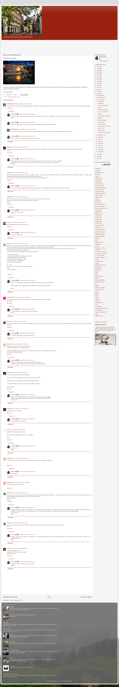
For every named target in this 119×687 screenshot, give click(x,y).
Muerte (96, 274)
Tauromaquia (98, 306)
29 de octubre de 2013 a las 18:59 (19, 243)
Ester (8, 321)
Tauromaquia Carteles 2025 (101, 308)
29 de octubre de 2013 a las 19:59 (27, 210)
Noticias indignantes (100, 280)
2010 (98, 158)
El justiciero (12, 666)
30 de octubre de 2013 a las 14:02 (21, 458)
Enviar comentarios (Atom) (16, 600)
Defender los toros (100, 324)
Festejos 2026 (98, 223)
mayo (99, 143)
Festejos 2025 (98, 221)
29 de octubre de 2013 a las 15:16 (19, 147)
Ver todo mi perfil (103, 61)
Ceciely (9, 548)
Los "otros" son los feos (103, 111)
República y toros (99, 302)
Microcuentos (98, 268)
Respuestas (11, 111)
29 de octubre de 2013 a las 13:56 (23, 103)
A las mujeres (101, 101)
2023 (98, 72)
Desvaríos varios (12, 97)
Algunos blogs (101, 122)
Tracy (8, 222)
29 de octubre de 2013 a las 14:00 (27, 114)
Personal (97, 293)
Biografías (12, 607)
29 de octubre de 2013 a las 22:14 (21, 408)
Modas (96, 272)
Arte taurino (98, 174)
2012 (98, 154)
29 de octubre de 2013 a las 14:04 (27, 122)
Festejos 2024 (98, 219)
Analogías (9, 458)
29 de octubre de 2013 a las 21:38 (20, 344)
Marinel (9, 243)
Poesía (96, 297)
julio (99, 139)
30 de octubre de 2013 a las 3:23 (17, 429)
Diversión (97, 199)
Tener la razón (101, 130)
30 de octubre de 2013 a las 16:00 (21, 482)
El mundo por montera (100, 204)
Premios (97, 298)
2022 (98, 75)
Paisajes (97, 285)
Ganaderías (98, 244)
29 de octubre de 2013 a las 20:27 (23, 297)
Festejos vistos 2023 (100, 231)
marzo (99, 147)
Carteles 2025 (98, 180)
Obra (96, 283)
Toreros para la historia (100, 312)
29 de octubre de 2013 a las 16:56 (27, 129)
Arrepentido (6, 622)
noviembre (100, 97)
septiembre (101, 135)
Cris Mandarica (11, 103)
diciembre (100, 95)
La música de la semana (101, 253)
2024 (98, 70)
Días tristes (12, 642)
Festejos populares (99, 225)
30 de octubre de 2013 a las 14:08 (27, 471)
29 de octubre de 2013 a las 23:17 (27, 360)
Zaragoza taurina (99, 315)
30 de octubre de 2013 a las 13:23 (27, 445)
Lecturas (97, 259)
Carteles (97, 176)
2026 (98, 66)
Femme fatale (98, 210)
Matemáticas (98, 266)
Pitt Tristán (13, 114)
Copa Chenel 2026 (99, 191)
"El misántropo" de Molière (104, 115)
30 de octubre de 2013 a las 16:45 (19, 548)
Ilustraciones (98, 249)
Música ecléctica (99, 276)
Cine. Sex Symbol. (99, 185)
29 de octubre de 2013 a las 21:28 (18, 321)
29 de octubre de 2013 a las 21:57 (20, 372)
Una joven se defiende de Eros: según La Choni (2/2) (22, 614)
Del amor (100, 113)
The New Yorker (99, 310)
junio (99, 141)
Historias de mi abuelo (100, 248)
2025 (98, 68)
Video (96, 314)
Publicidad (97, 300)
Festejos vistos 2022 (100, 229)
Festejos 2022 (98, 216)
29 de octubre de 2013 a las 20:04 (27, 280)
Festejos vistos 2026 (100, 236)
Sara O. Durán (10, 297)
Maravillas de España (100, 264)
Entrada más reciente (10, 597)
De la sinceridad (101, 124)
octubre (100, 99)
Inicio (49, 597)
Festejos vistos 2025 (100, 234)
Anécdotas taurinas (99, 172)
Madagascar (101, 103)
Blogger (70, 681)
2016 (98, 87)
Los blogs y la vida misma (104, 132)
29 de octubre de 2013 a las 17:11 (27, 158)
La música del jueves (100, 257)
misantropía (98, 270)
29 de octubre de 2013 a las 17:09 (27, 136)
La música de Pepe (99, 255)
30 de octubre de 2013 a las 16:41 (19, 492)
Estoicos (12, 657)
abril (99, 145)
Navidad (97, 278)
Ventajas (100, 118)
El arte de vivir (98, 202)
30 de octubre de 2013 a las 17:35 (27, 507)
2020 (98, 79)
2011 (98, 156)
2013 (98, 93)
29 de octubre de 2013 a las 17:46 (18, 222)
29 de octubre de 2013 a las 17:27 (27, 185)
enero (99, 151)
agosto (99, 137)
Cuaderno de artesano (100, 193)
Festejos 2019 (98, 212)
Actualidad (97, 170)
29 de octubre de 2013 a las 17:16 (20, 172)
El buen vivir (101, 128)
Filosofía (97, 238)
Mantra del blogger (102, 120)
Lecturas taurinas (99, 261)
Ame (8, 429)
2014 (98, 91)
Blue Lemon (10, 482)
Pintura (96, 295)
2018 (98, 83)
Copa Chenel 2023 (99, 189)
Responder (9, 108)
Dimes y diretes (98, 197)
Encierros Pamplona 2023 (101, 208)
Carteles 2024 (98, 178)
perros (96, 291)
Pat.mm (9, 492)
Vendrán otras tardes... (103, 105)
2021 (98, 77)
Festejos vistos (98, 227)
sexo (96, 304)
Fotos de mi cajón (99, 242)
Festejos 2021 (98, 214)
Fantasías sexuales (14, 650)
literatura (97, 263)
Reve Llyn (9, 344)
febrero (100, 149)
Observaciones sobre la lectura (10, 673)
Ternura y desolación (103, 109)
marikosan (9, 408)
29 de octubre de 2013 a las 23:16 (27, 309)
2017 (98, 85)
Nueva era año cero (99, 282)
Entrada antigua (86, 597)
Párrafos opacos (7, 628)
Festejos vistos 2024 (100, 233)
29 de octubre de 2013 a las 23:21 (27, 418)
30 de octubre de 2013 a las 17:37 (27, 561)
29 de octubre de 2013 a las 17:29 (20, 196)
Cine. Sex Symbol (99, 183)
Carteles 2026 (98, 182)
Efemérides (97, 200)
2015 (98, 89)
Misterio (9, 372)
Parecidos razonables (100, 287)
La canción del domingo (100, 251)
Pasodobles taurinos (100, 289)
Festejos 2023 (98, 217)
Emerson (100, 107)
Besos (11, 634)
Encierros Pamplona (100, 206)
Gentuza (97, 246)
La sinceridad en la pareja (104, 126)
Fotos (18, 97)
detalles (9, 147)
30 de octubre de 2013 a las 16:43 (19, 522)
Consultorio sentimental (100, 187)
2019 (98, 81)
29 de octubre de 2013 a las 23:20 (27, 394)
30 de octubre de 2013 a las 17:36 (27, 534)
